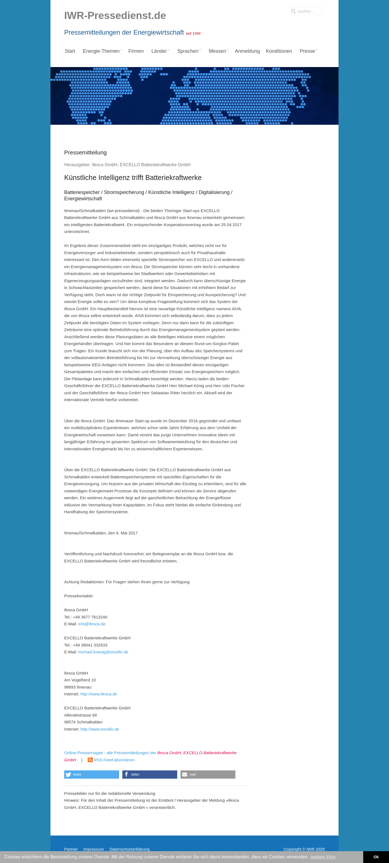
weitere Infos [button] (323, 856)
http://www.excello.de (99, 729)
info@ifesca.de (91, 623)
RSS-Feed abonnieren (111, 759)
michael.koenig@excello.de (103, 652)
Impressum (93, 849)
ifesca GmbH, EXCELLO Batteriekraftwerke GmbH (141, 164)
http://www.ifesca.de (98, 694)
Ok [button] (376, 857)
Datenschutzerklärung (129, 849)
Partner (71, 849)
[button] (91, 774)
